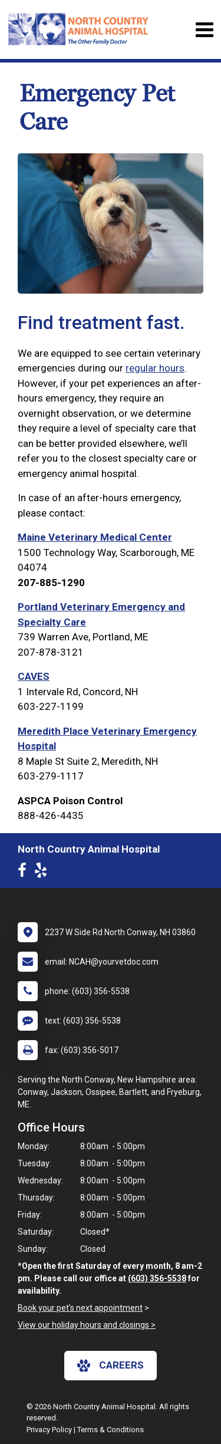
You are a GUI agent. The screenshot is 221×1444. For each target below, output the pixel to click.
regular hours (155, 368)
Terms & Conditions (110, 1429)
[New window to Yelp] (43, 872)
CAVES (34, 676)
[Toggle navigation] (204, 29)
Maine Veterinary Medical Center (95, 537)
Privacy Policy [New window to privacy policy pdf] (49, 1429)
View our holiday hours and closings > (87, 1325)
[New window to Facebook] (25, 872)
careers (110, 1365)
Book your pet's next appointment (80, 1308)
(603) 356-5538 (157, 1278)
